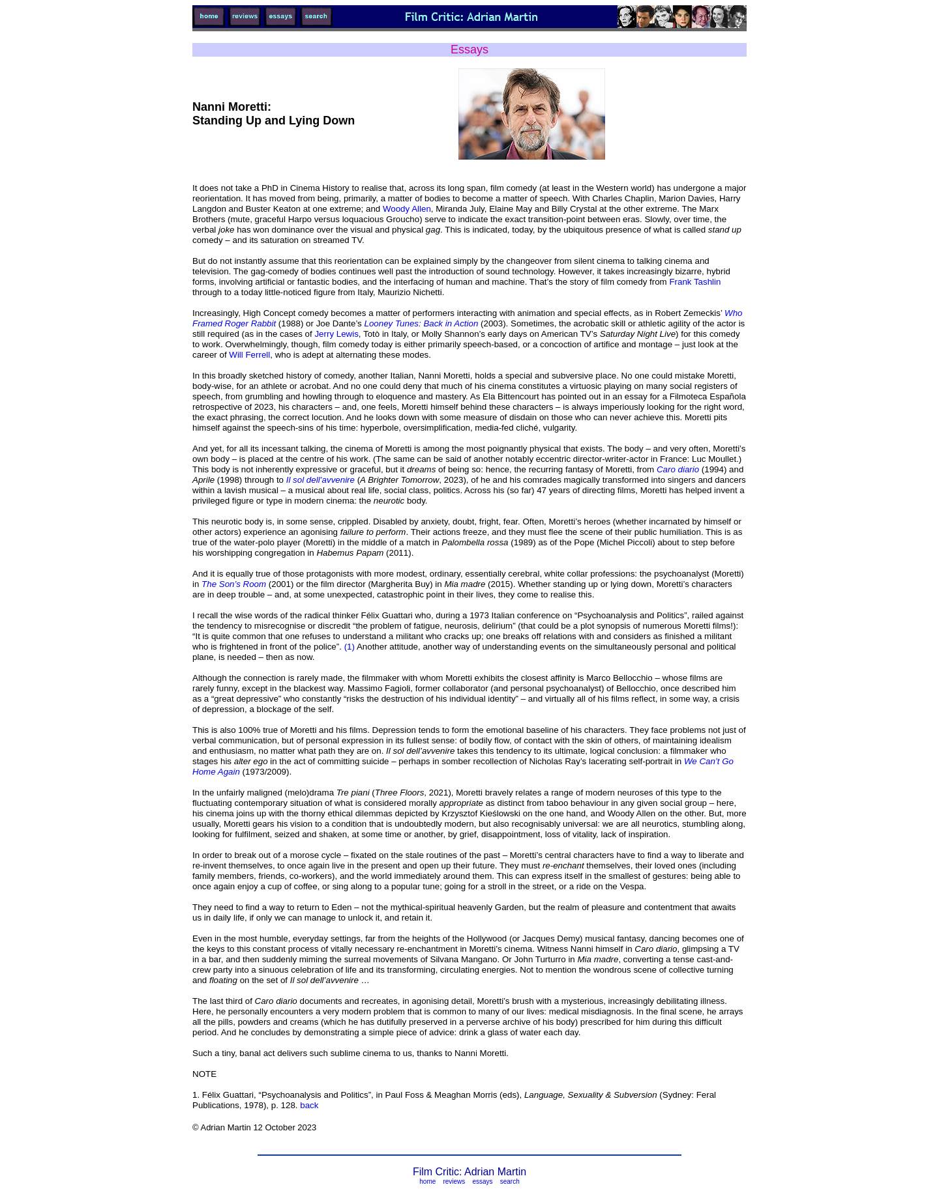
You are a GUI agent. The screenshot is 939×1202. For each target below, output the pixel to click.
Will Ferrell (249, 355)
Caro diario (678, 469)
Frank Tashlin (695, 282)
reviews (454, 1181)
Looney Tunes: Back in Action (422, 323)
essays (482, 1181)
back (309, 1105)
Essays (469, 49)
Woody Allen (407, 209)
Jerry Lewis (336, 334)
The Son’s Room (233, 584)
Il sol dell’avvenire (320, 480)
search (510, 1181)
